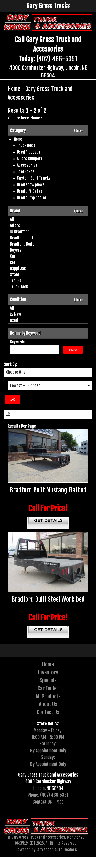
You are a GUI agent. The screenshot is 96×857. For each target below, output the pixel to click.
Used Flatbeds (28, 152)
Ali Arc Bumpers (30, 158)
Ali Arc (15, 225)
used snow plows (30, 184)
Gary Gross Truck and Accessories (48, 775)
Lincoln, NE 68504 (48, 788)
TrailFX (15, 280)
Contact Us (48, 712)
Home (35, 117)
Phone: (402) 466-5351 (48, 795)
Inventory (48, 672)
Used (14, 320)
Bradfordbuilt (21, 237)
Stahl (14, 274)
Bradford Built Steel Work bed (48, 599)
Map (59, 802)
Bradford (21, 231)
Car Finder (48, 688)
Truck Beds (26, 145)
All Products (48, 696)
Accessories (27, 165)
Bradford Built (22, 244)
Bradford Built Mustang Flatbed (48, 490)
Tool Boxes (25, 171)
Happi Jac (18, 268)
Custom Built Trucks (33, 178)
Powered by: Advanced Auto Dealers (46, 849)
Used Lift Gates (29, 191)
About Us (48, 704)
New (17, 314)
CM (12, 262)
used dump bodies (32, 197)
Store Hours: (48, 723)
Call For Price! (48, 508)
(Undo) (78, 131)
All (12, 219)
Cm (12, 256)
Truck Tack (19, 286)
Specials (48, 680)
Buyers (16, 250)
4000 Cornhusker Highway (48, 781)
